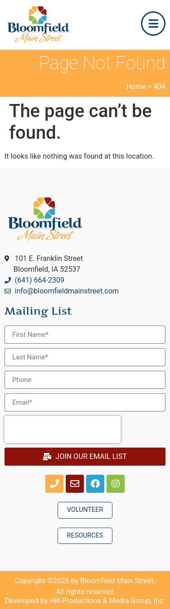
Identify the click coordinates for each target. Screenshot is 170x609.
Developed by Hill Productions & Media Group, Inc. (85, 600)
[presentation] (63, 429)
